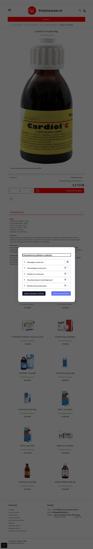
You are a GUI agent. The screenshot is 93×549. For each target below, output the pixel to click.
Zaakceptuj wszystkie (61, 293)
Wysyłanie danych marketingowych (40, 280)
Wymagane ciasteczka (35, 262)
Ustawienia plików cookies (37, 255)
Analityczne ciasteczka (35, 274)
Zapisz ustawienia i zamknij (34, 293)
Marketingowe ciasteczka (36, 268)
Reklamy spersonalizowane (37, 286)
